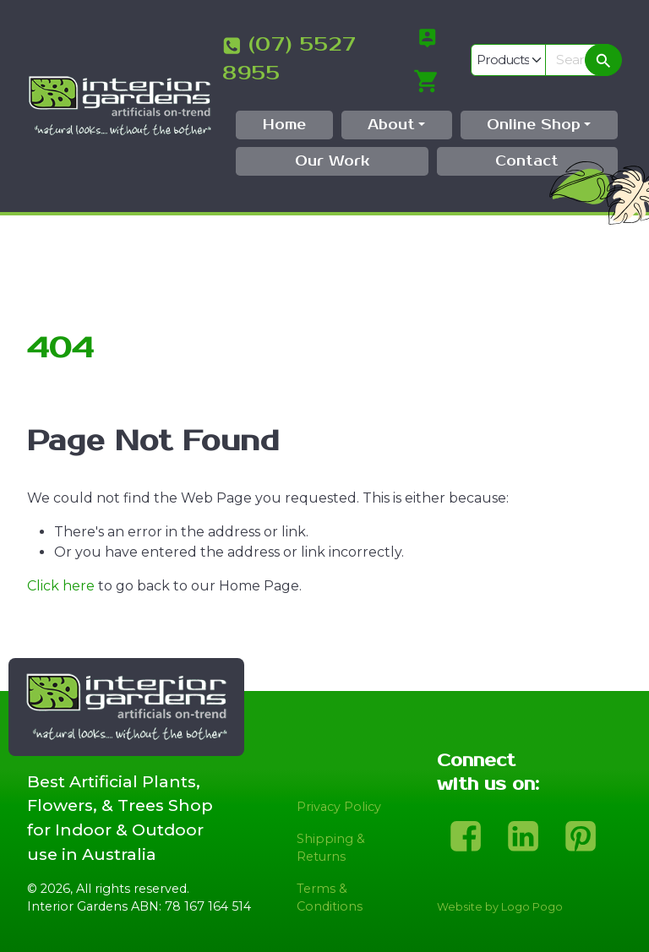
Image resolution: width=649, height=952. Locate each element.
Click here (61, 586)
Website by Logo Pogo (500, 906)
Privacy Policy (339, 806)
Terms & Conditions (330, 898)
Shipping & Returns (331, 848)
